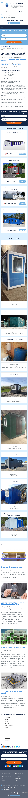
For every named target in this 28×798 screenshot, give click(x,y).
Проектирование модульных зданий (11, 692)
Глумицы (7, 736)
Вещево (7, 734)
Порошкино (7, 729)
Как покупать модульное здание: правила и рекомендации (13, 603)
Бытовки (4, 774)
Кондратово (7, 723)
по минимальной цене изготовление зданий (11, 63)
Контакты (17, 782)
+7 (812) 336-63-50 (15, 20)
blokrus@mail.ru (7, 789)
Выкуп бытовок (18, 774)
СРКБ (3, 778)
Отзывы (16, 780)
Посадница (7, 717)
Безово (6, 721)
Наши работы (18, 776)
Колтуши (7, 727)
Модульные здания (6, 776)
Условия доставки (10, 46)
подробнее (22, 153)
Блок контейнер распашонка (11, 567)
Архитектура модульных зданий (13, 647)
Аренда (3, 780)
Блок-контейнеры (6, 773)
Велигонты (7, 738)
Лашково (7, 731)
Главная (3, 46)
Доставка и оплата (19, 773)
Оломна (6, 719)
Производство (18, 778)
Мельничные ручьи (9, 725)
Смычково (7, 740)
